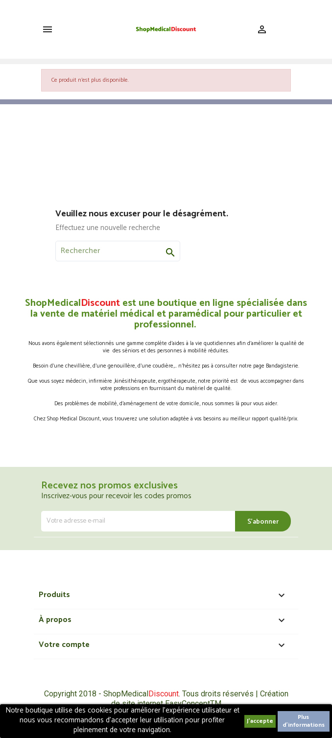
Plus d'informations (304, 721)
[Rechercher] (117, 251)
